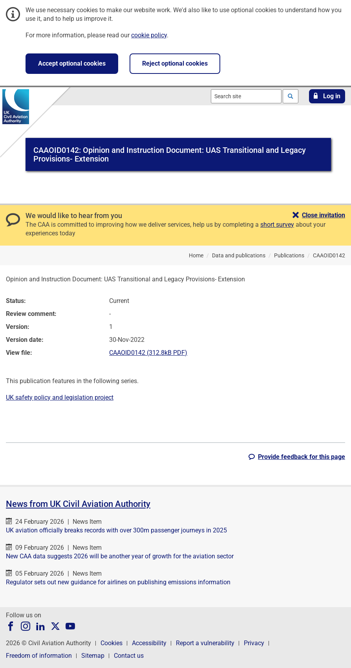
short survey (277, 224)
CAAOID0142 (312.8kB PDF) (148, 352)
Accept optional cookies (72, 63)
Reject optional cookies (175, 63)
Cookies (111, 643)
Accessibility (149, 643)
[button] (327, 96)
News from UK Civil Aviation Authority (78, 504)
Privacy (254, 643)
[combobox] (246, 96)
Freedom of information (39, 655)
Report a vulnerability (205, 643)
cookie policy (149, 35)
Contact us (129, 655)
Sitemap (92, 655)
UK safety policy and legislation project (59, 397)
